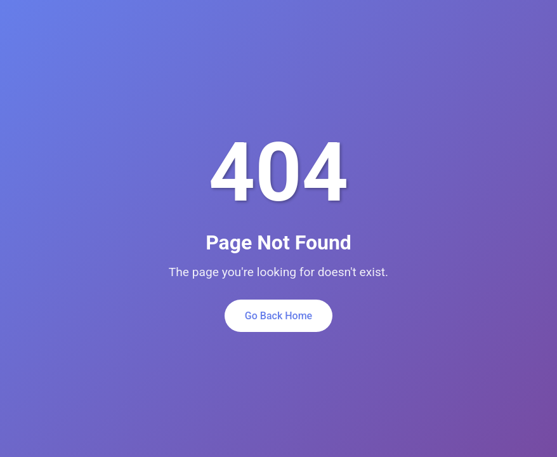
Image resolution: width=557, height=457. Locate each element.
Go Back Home (278, 316)
